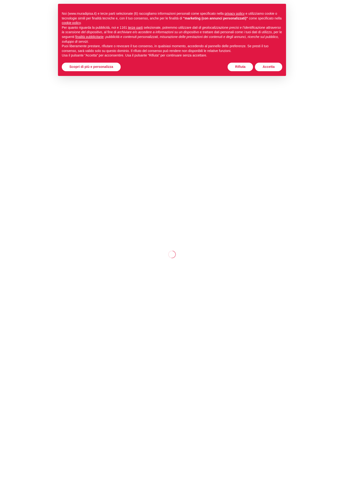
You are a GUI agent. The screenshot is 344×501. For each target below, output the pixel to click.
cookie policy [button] (71, 23)
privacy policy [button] (235, 13)
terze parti (135, 27)
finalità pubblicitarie (89, 37)
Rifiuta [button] (240, 67)
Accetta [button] (269, 67)
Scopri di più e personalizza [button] (91, 67)
